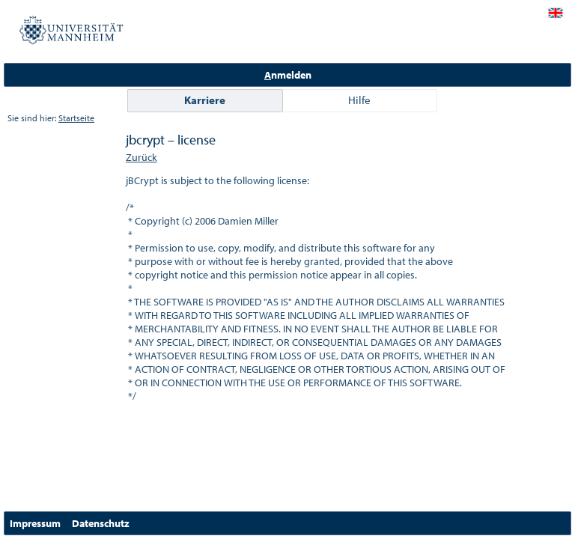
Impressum (35, 523)
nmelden (287, 75)
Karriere (204, 100)
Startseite (76, 118)
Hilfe (359, 100)
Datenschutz (101, 523)
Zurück (141, 157)
